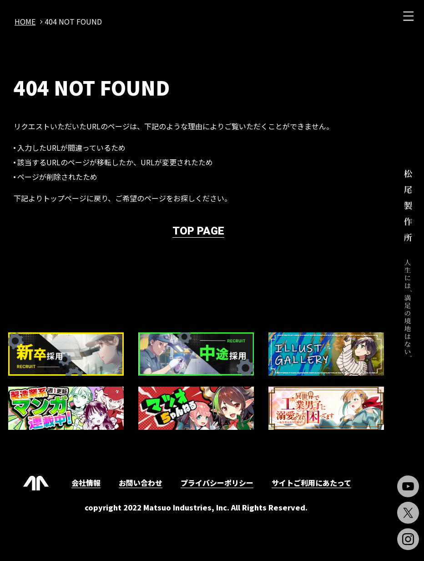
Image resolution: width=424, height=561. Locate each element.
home (25, 21)
